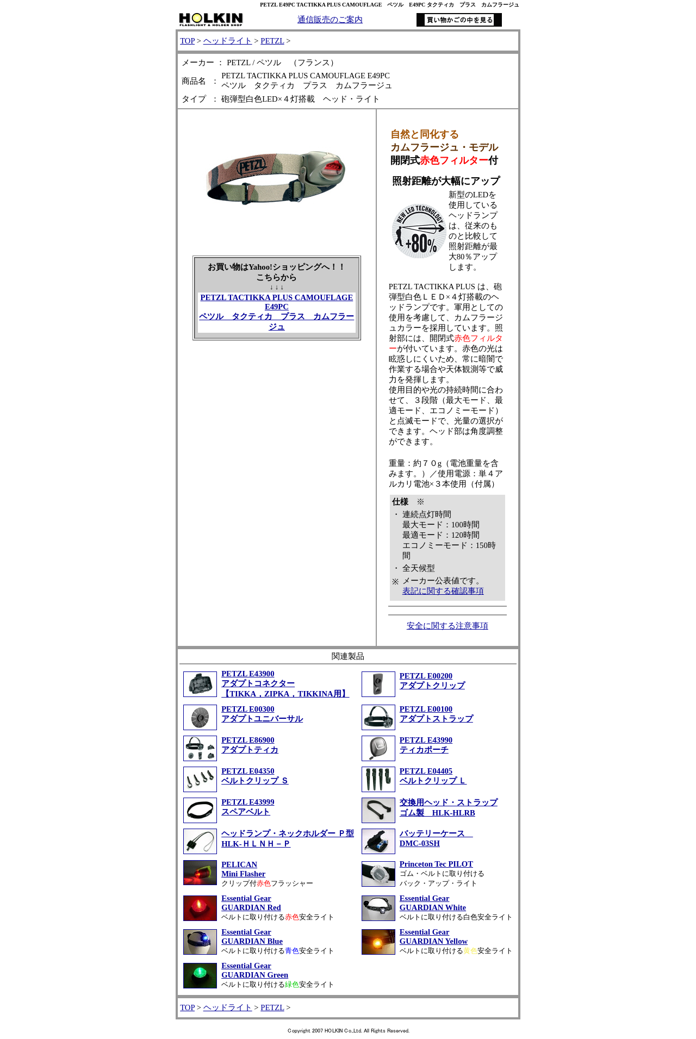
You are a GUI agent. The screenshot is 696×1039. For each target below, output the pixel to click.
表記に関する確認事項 (443, 591)
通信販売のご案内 (330, 19)
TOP (187, 40)
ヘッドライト (227, 40)
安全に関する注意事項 (447, 625)
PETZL (272, 40)
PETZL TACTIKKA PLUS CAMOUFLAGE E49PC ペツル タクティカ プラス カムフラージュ (276, 312)
